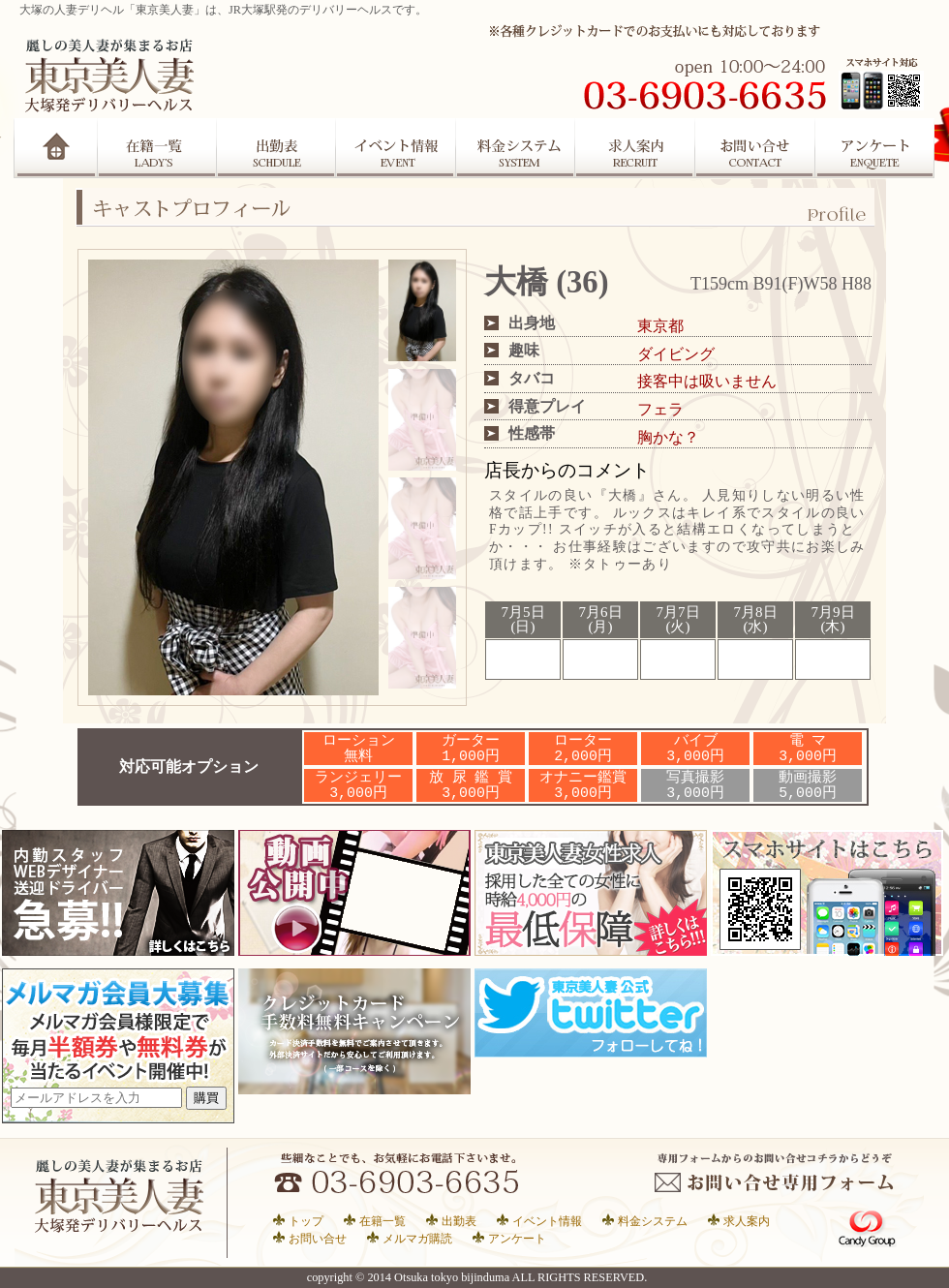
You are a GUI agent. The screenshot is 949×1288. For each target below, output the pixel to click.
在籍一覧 (157, 148)
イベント (396, 148)
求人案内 (636, 148)
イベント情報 (547, 1220)
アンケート (876, 148)
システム (516, 148)
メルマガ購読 (417, 1238)
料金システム (653, 1220)
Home (56, 148)
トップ (306, 1220)
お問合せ (756, 148)
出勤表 (276, 148)
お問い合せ (318, 1238)
